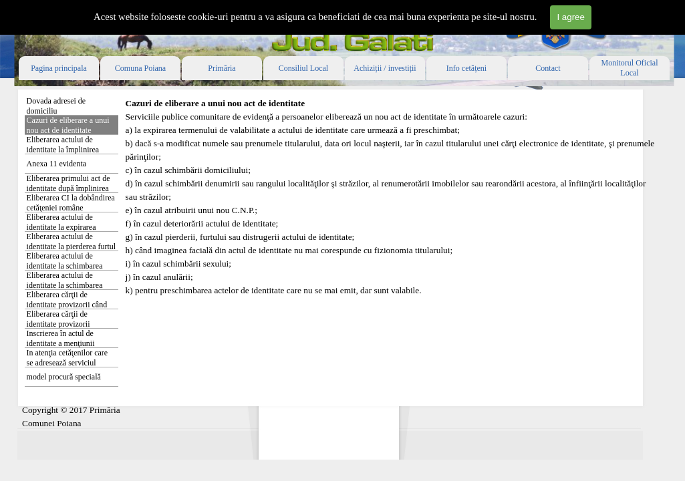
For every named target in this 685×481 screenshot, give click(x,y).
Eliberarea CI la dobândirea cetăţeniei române (71, 202)
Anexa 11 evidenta (57, 163)
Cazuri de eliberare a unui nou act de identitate (68, 125)
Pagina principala (59, 68)
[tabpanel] (393, 210)
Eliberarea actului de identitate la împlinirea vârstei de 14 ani (63, 149)
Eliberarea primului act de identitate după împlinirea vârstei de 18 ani (68, 188)
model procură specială (64, 376)
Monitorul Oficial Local (629, 67)
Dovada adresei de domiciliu (56, 106)
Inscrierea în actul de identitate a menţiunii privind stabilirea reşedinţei (70, 343)
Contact (547, 68)
